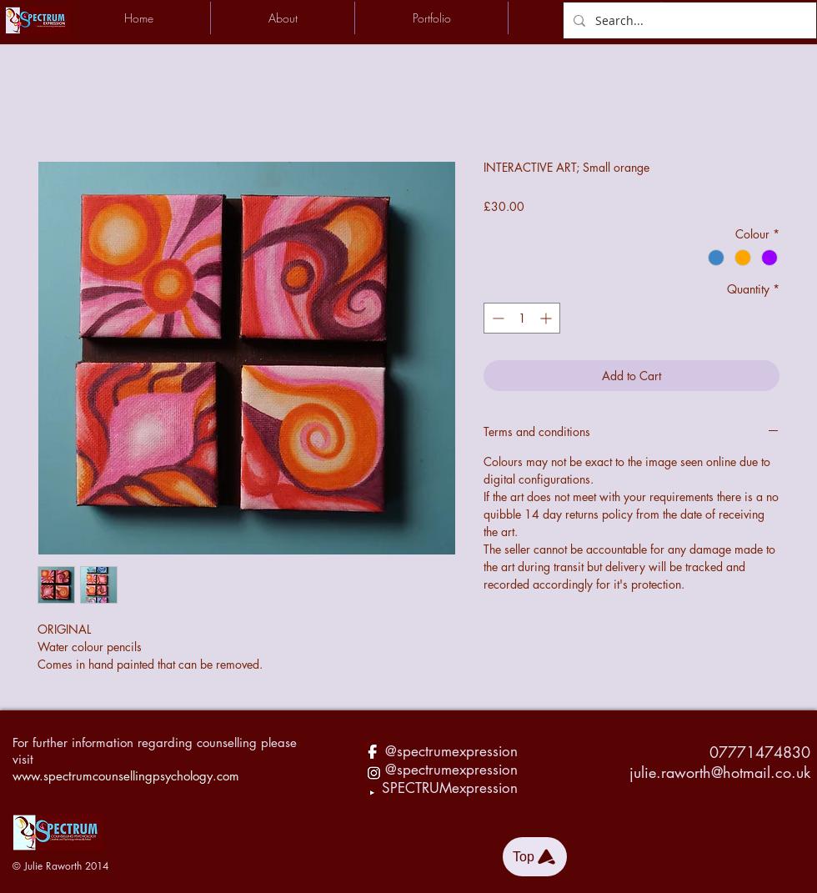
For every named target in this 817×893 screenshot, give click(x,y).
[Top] (535, 856)
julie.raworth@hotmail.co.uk (719, 772)
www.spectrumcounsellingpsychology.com (126, 776)
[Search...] (688, 20)
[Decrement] (496, 318)
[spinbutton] (522, 318)
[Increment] (547, 318)
